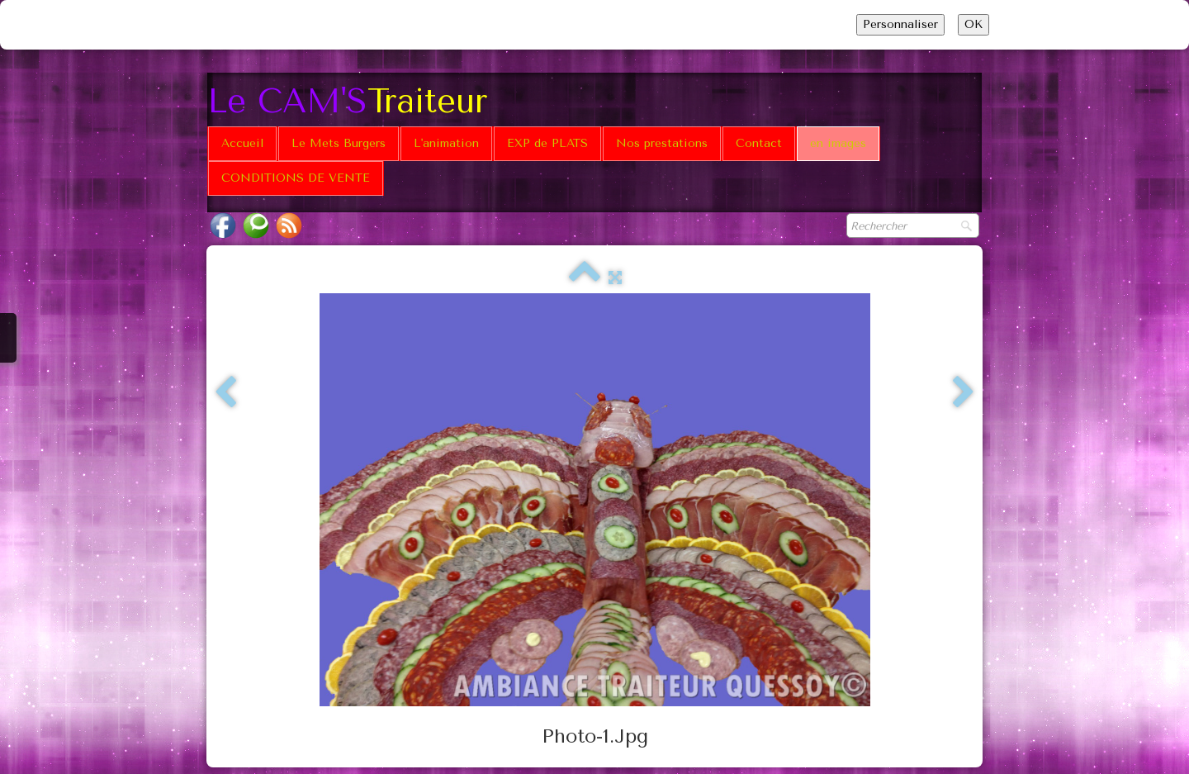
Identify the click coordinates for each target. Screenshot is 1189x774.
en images (838, 143)
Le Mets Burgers (338, 143)
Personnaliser (900, 24)
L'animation (446, 143)
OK (973, 24)
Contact (759, 143)
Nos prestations (662, 143)
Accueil (242, 143)
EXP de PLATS (547, 143)
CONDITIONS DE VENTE (295, 178)
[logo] (353, 99)
